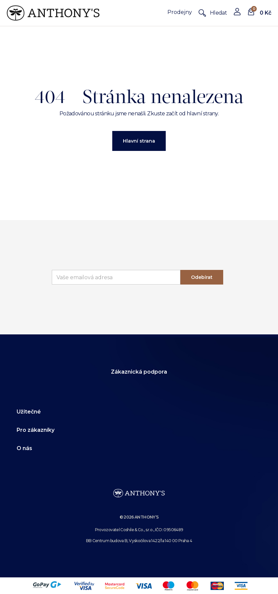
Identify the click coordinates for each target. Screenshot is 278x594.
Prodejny (179, 12)
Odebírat (201, 277)
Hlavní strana (139, 141)
